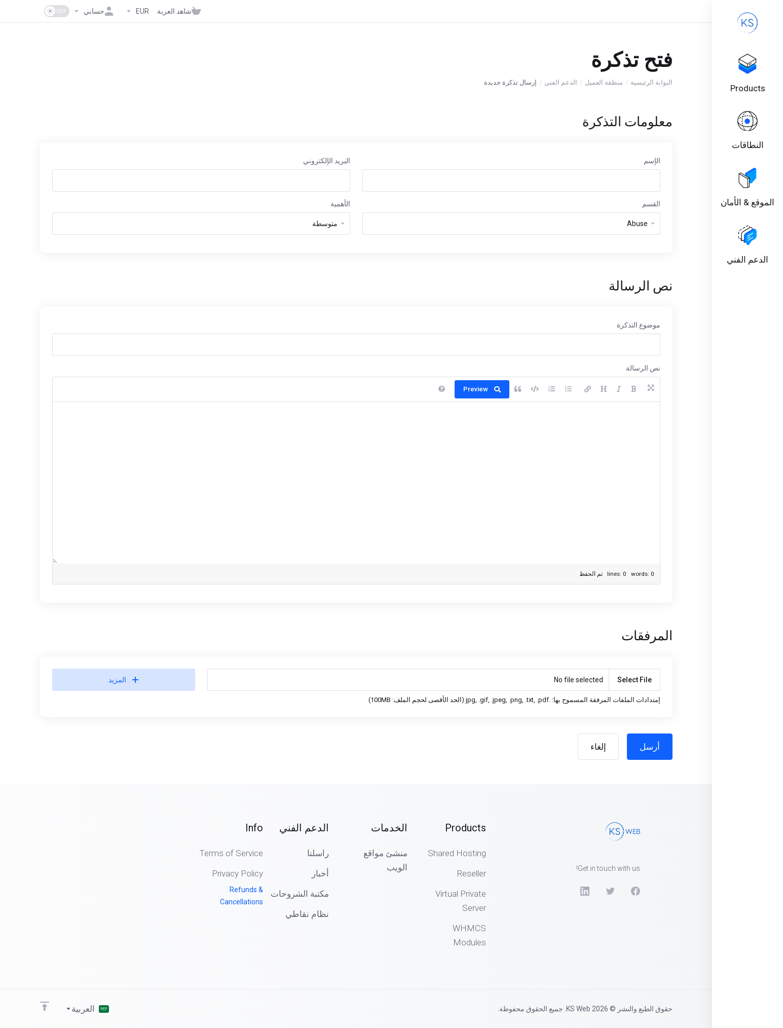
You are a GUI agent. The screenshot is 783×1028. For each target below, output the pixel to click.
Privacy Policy (237, 873)
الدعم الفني (560, 82)
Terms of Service (231, 853)
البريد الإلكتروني (326, 161)
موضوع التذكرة (638, 325)
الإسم (652, 161)
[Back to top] (44, 1006)
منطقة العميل (604, 82)
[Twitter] (610, 891)
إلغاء (598, 747)
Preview (482, 389)
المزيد (123, 680)
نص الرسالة (643, 368)
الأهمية (340, 204)
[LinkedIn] (585, 891)
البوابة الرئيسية (651, 82)
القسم (651, 204)
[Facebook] (635, 891)
